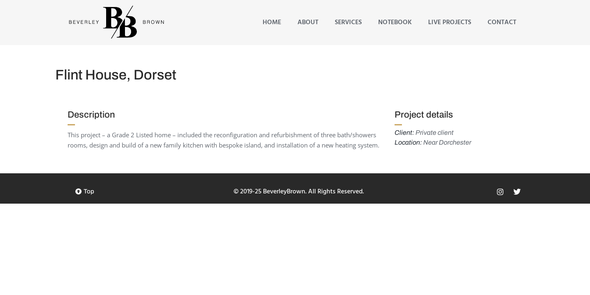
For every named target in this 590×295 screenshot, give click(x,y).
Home (272, 22)
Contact (502, 22)
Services (348, 22)
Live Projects (449, 22)
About (307, 22)
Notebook (395, 22)
